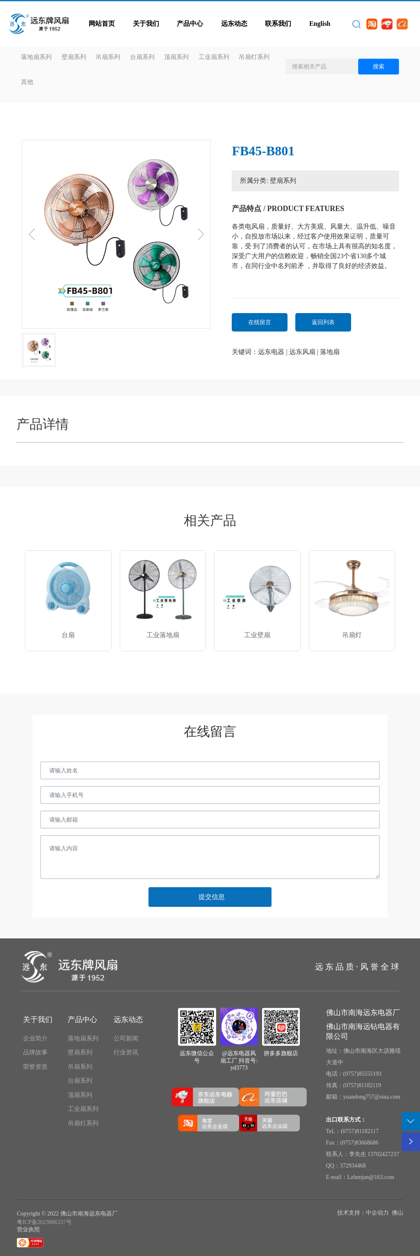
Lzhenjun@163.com (370, 1177)
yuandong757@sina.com (371, 1097)
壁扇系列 (74, 57)
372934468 (353, 1166)
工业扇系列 (214, 57)
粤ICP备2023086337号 (44, 1222)
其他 (27, 82)
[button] (106, 663)
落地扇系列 (36, 57)
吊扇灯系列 (254, 57)
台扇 (68, 634)
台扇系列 (142, 57)
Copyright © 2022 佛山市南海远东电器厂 (67, 1214)
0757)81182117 (361, 1131)
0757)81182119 (363, 1085)
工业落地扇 (162, 634)
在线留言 (259, 322)
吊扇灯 (352, 634)
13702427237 (383, 1154)
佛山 (397, 1213)
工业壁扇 (257, 634)
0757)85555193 (363, 1074)
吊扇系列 (108, 57)
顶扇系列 (176, 57)
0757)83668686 (360, 1143)
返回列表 (323, 322)
